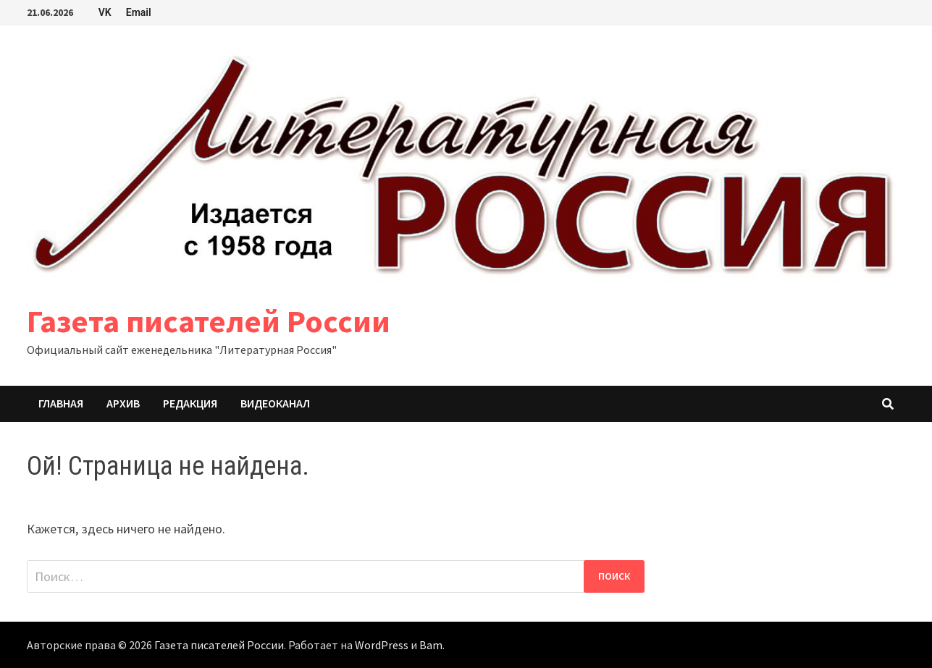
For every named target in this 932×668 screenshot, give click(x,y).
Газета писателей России (208, 321)
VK (105, 12)
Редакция (190, 403)
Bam (430, 645)
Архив (123, 403)
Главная (60, 403)
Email (138, 12)
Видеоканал (275, 403)
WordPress (381, 645)
